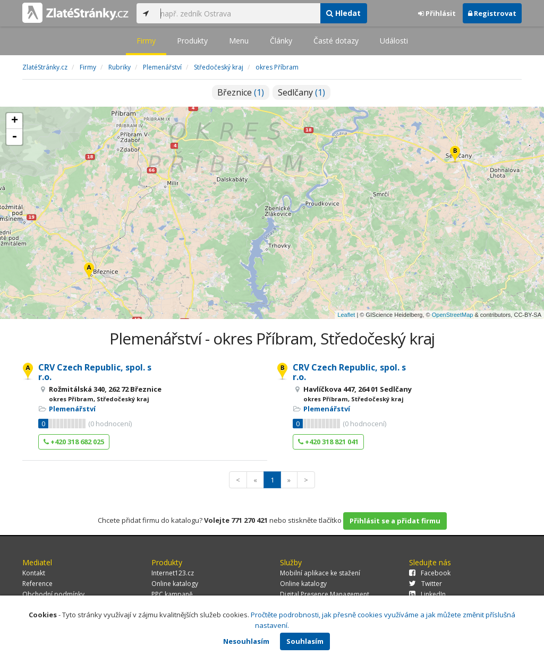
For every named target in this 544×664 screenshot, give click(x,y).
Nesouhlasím (246, 641)
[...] (237, 13)
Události (394, 41)
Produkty (192, 41)
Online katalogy (174, 583)
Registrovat (492, 13)
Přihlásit (437, 13)
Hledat (343, 13)
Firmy (146, 41)
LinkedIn (427, 594)
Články (281, 41)
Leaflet (346, 315)
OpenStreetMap (452, 315)
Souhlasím (305, 641)
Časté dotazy (336, 41)
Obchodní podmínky (53, 594)
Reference (37, 583)
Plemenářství (72, 408)
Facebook (429, 572)
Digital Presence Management (324, 594)
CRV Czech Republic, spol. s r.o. (94, 372)
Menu (239, 41)
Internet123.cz (172, 572)
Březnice (240, 92)
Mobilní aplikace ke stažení (320, 572)
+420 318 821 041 (328, 441)
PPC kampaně (172, 594)
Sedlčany (301, 92)
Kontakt (33, 572)
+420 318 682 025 (74, 441)
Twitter (425, 583)
